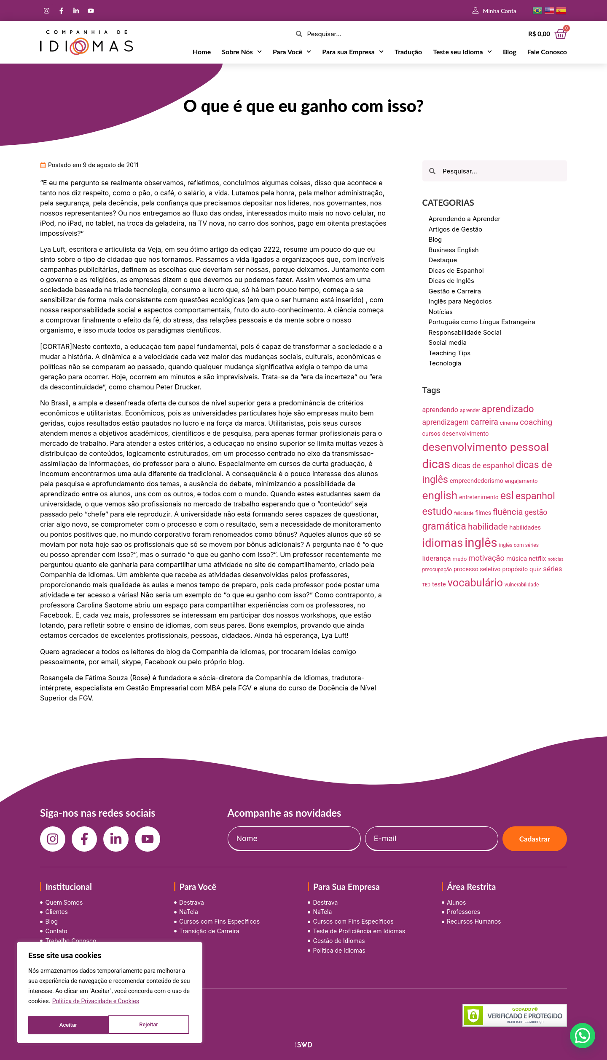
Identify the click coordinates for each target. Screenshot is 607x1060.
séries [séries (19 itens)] (552, 569)
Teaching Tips (450, 353)
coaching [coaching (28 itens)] (536, 422)
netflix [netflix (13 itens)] (537, 558)
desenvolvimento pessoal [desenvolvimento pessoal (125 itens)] (485, 447)
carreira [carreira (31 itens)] (484, 422)
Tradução (408, 52)
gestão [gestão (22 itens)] (536, 512)
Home (202, 52)
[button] (582, 1035)
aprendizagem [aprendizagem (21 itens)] (445, 422)
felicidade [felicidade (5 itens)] (463, 513)
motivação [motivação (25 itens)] (486, 558)
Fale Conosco (547, 52)
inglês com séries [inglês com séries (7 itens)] (519, 545)
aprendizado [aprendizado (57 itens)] (508, 409)
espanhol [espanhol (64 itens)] (535, 496)
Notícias (441, 312)
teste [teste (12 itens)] (439, 584)
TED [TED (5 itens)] (426, 585)
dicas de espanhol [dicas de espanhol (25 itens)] (483, 465)
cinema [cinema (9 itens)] (509, 423)
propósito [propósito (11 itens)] (515, 569)
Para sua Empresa (353, 51)
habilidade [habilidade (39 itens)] (488, 527)
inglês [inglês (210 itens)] (481, 542)
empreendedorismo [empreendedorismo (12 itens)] (476, 481)
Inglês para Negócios (460, 301)
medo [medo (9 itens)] (460, 559)
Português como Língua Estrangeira (482, 322)
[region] (109, 994)
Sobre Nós (242, 51)
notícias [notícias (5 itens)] (556, 559)
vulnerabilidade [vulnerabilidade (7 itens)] (522, 585)
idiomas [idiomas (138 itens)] (442, 543)
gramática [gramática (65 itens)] (444, 526)
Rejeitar (68, 1025)
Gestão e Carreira (455, 291)
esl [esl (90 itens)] (507, 496)
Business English (454, 250)
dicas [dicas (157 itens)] (436, 464)
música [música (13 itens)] (516, 558)
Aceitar (151, 1025)
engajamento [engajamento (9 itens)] (521, 481)
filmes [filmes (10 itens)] (483, 512)
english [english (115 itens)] (440, 495)
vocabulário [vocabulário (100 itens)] (475, 582)
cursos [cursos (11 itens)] (431, 433)
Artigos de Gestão (456, 229)
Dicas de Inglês (451, 281)
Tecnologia (445, 363)
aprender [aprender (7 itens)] (470, 410)
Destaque (443, 260)
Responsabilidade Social (465, 332)
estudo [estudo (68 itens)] (437, 511)
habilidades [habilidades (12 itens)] (525, 527)
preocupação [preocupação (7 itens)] (437, 570)
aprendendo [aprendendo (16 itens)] (440, 410)
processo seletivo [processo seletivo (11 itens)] (477, 569)
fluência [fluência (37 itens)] (508, 512)
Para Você (292, 51)
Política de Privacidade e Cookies (95, 1004)
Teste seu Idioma (462, 51)
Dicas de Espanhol (456, 270)
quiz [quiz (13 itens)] (535, 569)
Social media (448, 342)
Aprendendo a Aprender (465, 219)
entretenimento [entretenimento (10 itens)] (478, 497)
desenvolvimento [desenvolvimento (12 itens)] (465, 433)
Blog (509, 52)
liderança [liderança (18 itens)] (436, 558)
